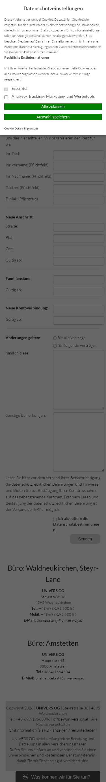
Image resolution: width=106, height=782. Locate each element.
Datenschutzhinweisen (41, 52)
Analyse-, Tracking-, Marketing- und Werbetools (49, 96)
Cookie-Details (13, 128)
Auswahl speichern (53, 117)
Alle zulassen (53, 106)
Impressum (31, 128)
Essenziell (16, 88)
